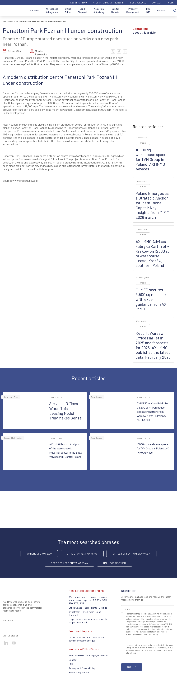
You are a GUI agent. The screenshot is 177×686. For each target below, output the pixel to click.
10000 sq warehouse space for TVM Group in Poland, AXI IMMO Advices (151, 159)
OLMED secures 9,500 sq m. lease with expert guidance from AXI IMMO (151, 299)
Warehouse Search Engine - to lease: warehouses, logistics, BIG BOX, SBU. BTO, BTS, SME (88, 600)
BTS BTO (148, 10)
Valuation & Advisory (99, 10)
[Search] (174, 10)
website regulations (79, 672)
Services (34, 10)
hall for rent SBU (114, 563)
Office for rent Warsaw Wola (131, 553)
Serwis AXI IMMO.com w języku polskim (88, 655)
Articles (16, 21)
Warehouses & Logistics (52, 10)
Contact (156, 2)
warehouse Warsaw (39, 553)
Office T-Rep (68, 10)
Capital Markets (115, 10)
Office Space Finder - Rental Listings (88, 607)
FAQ (71, 663)
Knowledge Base (11, 397)
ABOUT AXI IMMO (78, 2)
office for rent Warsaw (82, 553)
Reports (161, 10)
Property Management (132, 10)
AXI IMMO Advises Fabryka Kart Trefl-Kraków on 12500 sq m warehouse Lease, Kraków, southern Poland (153, 253)
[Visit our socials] (6, 643)
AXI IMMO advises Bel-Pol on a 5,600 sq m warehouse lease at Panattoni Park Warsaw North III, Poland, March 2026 (153, 412)
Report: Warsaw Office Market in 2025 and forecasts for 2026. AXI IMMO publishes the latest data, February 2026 (153, 345)
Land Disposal (82, 10)
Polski (170, 2)
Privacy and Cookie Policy (82, 668)
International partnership (108, 2)
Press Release (137, 2)
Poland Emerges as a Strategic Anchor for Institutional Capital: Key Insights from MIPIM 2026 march (152, 205)
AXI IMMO (7, 21)
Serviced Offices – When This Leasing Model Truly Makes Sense (65, 410)
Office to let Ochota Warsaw (69, 563)
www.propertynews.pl (25, 180)
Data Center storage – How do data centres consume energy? (87, 639)
